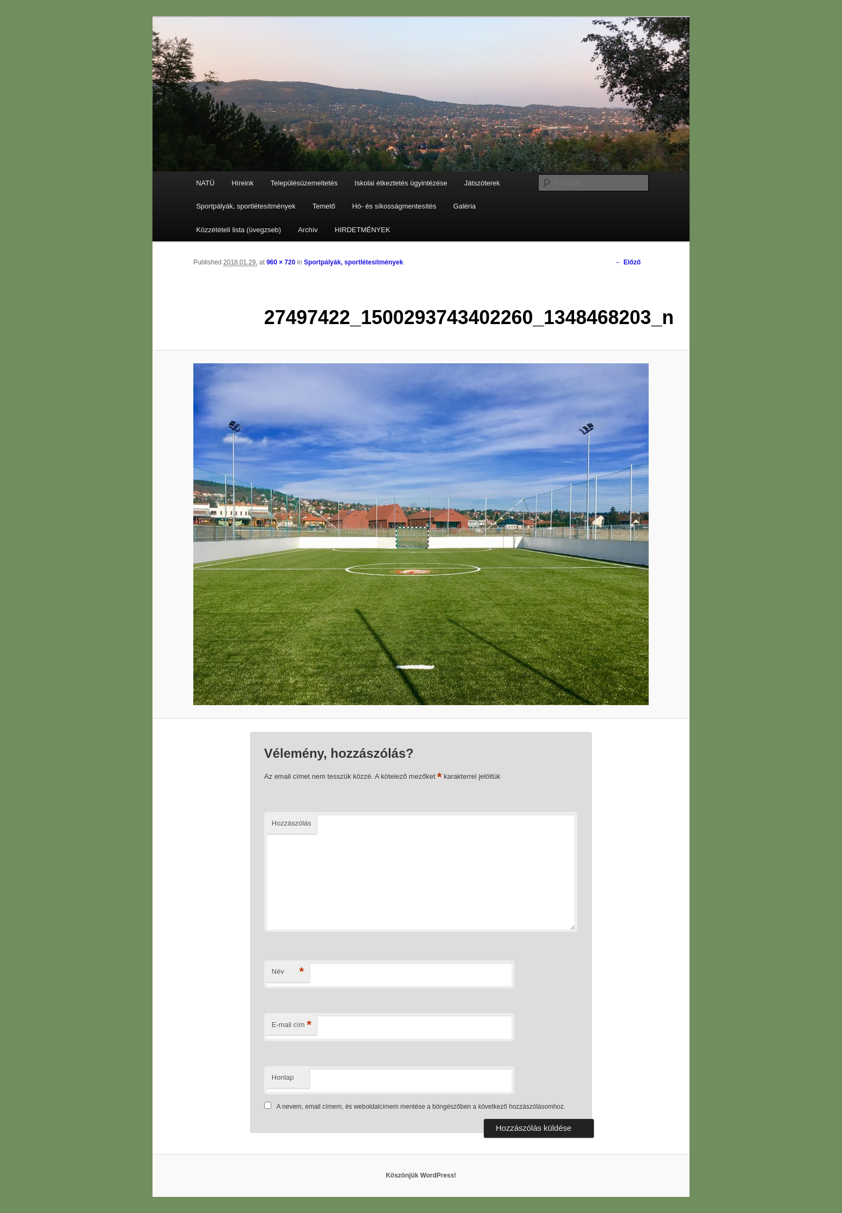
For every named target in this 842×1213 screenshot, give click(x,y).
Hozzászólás (291, 823)
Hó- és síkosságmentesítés (394, 206)
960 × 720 (280, 262)
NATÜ (205, 183)
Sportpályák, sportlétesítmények (245, 206)
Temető (324, 206)
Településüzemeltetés (304, 183)
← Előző (628, 262)
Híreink (242, 183)
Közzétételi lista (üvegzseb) (238, 230)
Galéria (464, 206)
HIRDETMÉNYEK (362, 230)
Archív (308, 230)
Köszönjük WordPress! (421, 1175)
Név (288, 972)
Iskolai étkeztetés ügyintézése (400, 183)
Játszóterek (482, 183)
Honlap (283, 1077)
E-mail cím (291, 1025)
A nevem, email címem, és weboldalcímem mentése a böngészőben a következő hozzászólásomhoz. (421, 1106)
